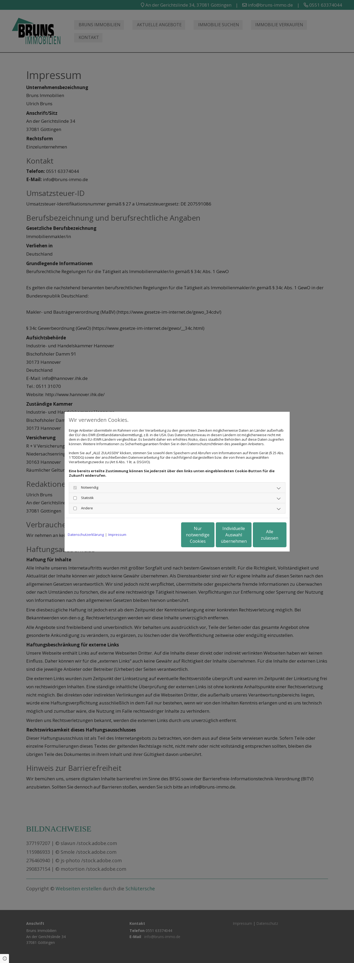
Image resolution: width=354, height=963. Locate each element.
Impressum (117, 534)
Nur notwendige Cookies (161, 535)
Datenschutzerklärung (86, 534)
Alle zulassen (262, 535)
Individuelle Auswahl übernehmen (212, 535)
